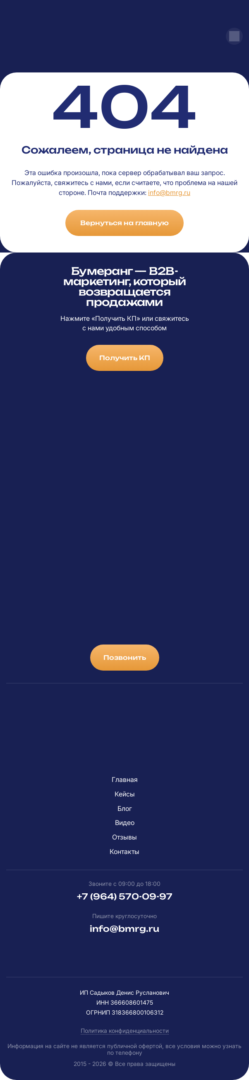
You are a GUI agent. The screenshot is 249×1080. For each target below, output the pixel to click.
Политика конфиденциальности (125, 1030)
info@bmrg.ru (169, 192)
